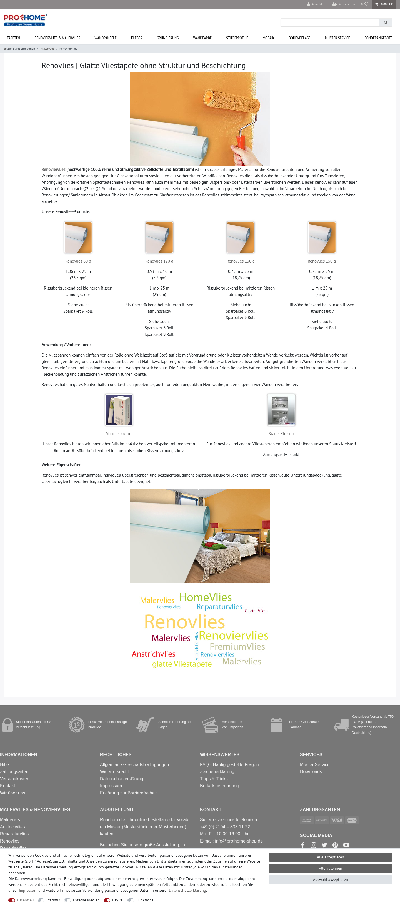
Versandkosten (14, 778)
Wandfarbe (202, 38)
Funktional (145, 900)
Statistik (53, 900)
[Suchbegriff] (330, 22)
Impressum (111, 785)
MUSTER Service (337, 38)
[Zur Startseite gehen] (19, 49)
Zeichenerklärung (217, 771)
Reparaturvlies (14, 833)
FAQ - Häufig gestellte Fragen (229, 764)
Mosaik (268, 38)
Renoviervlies (53, 169)
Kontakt (7, 785)
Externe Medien (86, 900)
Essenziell (25, 900)
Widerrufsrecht (114, 771)
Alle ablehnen (330, 868)
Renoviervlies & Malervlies (57, 38)
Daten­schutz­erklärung (187, 890)
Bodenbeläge (300, 38)
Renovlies (9, 841)
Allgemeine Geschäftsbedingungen (134, 764)
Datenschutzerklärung (121, 778)
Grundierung (168, 38)
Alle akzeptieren (330, 856)
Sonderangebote (378, 38)
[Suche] (385, 22)
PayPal (118, 900)
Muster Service (315, 764)
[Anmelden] (316, 4)
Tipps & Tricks (214, 778)
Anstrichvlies (12, 826)
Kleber (136, 38)
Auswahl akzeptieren (330, 879)
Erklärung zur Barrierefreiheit (128, 793)
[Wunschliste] (365, 4)
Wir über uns (12, 793)
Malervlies (47, 49)
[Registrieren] (343, 4)
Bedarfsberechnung (219, 785)
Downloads (311, 771)
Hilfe (4, 764)
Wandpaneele (106, 38)
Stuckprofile (237, 38)
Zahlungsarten (14, 771)
